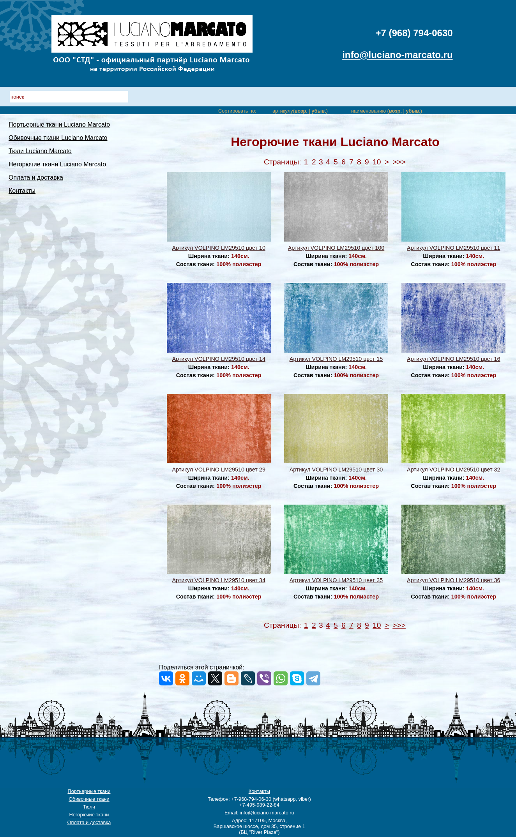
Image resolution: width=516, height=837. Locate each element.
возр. (301, 111)
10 (377, 162)
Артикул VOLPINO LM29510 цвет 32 (453, 469)
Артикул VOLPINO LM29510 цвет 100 (336, 248)
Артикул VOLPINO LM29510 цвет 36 (453, 580)
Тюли (89, 807)
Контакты (22, 190)
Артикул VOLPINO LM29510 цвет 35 (336, 580)
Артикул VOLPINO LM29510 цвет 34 (218, 580)
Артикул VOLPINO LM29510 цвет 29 (218, 469)
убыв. (318, 111)
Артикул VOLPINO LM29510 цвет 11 (453, 248)
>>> (399, 162)
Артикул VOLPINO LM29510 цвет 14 (218, 359)
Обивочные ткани (89, 799)
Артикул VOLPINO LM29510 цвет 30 (336, 469)
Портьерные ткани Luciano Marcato (59, 124)
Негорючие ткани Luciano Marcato (57, 164)
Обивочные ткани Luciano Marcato (58, 137)
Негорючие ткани (89, 815)
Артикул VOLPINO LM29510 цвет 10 (218, 248)
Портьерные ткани (88, 791)
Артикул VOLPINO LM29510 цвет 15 (336, 359)
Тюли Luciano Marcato (40, 151)
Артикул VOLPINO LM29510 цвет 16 (453, 359)
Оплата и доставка (36, 177)
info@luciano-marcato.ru (397, 54)
